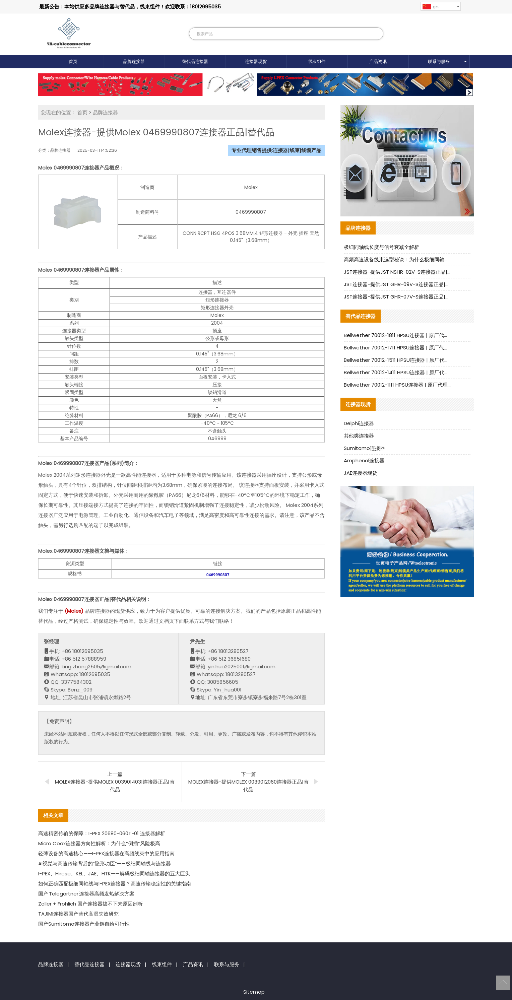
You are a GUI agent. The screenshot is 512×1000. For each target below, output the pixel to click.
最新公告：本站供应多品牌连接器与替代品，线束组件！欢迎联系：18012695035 (130, 6)
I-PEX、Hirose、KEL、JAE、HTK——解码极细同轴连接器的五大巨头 (114, 873)
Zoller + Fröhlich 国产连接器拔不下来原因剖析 (90, 903)
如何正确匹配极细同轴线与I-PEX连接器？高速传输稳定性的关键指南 (114, 883)
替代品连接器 (195, 61)
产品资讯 (378, 61)
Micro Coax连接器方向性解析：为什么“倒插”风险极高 (99, 843)
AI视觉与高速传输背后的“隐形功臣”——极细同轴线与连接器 (104, 863)
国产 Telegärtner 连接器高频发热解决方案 (86, 893)
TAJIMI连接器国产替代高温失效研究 (78, 913)
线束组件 (317, 61)
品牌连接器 (134, 61)
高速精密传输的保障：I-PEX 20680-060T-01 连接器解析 (101, 833)
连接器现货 (256, 61)
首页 (73, 61)
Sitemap (254, 991)
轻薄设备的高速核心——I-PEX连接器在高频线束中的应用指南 (106, 853)
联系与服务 (439, 61)
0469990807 (218, 575)
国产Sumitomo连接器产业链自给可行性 (84, 923)
